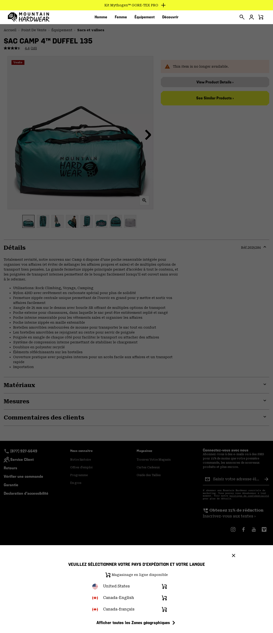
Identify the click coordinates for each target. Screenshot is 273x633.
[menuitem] (101, 18)
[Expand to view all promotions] (136, 5)
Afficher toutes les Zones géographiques (136, 622)
